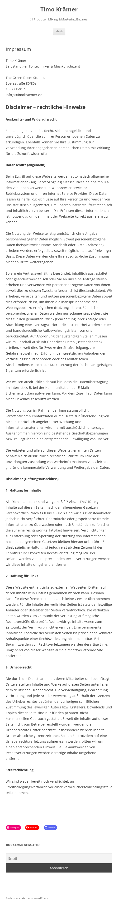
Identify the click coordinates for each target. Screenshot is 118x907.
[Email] (59, 858)
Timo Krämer (59, 9)
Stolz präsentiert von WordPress (27, 898)
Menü (59, 31)
